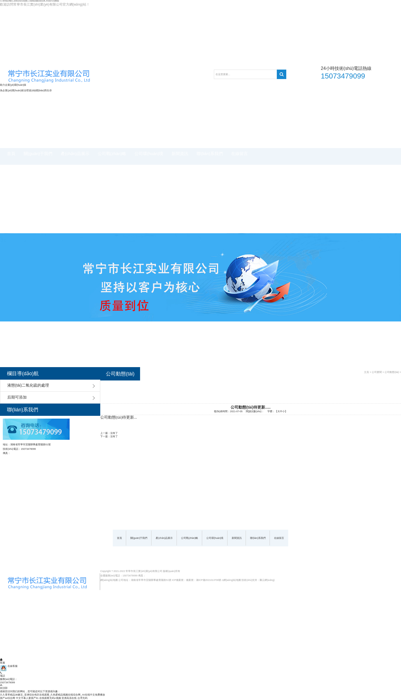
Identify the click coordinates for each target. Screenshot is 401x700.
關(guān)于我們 (38, 153)
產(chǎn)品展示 (75, 153)
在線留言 (239, 153)
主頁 (366, 372)
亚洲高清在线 (69, 698)
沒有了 (114, 433)
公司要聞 (377, 372)
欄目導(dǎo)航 (23, 373)
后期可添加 (17, 397)
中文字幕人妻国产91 (27, 698)
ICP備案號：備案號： (184, 580)
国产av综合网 (7, 698)
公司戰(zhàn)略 (112, 153)
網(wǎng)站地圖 (109, 580)
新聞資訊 (180, 153)
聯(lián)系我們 (209, 153)
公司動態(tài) (392, 372)
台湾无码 (82, 698)
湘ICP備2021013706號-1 (209, 580)
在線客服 (9, 666)
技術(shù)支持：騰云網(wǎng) (258, 580)
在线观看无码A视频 (50, 698)
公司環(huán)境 (149, 153)
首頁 (11, 153)
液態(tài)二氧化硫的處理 (28, 385)
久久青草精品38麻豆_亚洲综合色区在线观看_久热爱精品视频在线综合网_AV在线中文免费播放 (29, 1)
